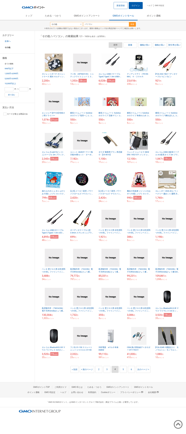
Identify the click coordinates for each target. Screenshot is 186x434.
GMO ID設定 (159, 5)
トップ (28, 15)
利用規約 (92, 392)
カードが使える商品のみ (15, 114)
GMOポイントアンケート (87, 15)
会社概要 (153, 392)
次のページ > (143, 369)
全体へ (8, 41)
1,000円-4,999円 (11, 73)
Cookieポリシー (108, 392)
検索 (132, 24)
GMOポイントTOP (41, 387)
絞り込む (11, 95)
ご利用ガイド (60, 387)
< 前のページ (87, 369)
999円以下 (9, 69)
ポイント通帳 (154, 15)
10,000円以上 (10, 83)
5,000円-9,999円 (11, 79)
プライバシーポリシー (131, 392)
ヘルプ (149, 5)
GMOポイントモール (123, 15)
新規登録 (121, 5)
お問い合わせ (77, 392)
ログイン (136, 5)
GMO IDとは (77, 387)
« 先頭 (74, 369)
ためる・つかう (53, 15)
